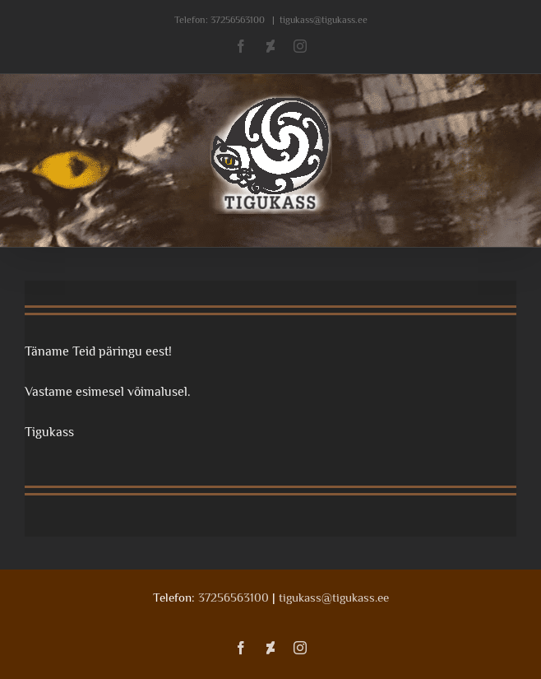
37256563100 (237, 20)
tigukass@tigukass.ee (324, 20)
